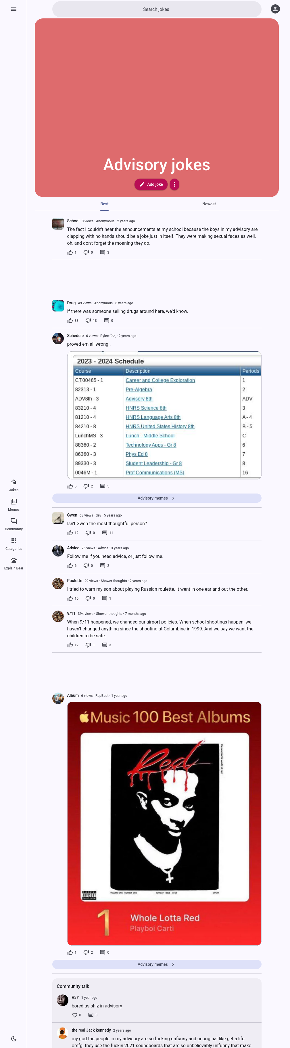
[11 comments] (107, 533)
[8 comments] (92, 1015)
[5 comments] (104, 486)
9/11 (71, 613)
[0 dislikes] (88, 252)
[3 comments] (104, 252)
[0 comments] (108, 320)
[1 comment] (106, 598)
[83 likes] (73, 320)
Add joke (151, 184)
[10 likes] (73, 598)
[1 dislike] (90, 645)
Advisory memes (157, 498)
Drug (71, 303)
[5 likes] (72, 486)
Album (73, 695)
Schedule (75, 335)
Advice (73, 548)
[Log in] (275, 9)
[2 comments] (104, 565)
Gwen (72, 515)
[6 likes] (72, 565)
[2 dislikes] (88, 486)
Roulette (74, 580)
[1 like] (72, 252)
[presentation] (58, 224)
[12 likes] (73, 533)
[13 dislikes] (91, 320)
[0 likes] (76, 1015)
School (73, 221)
